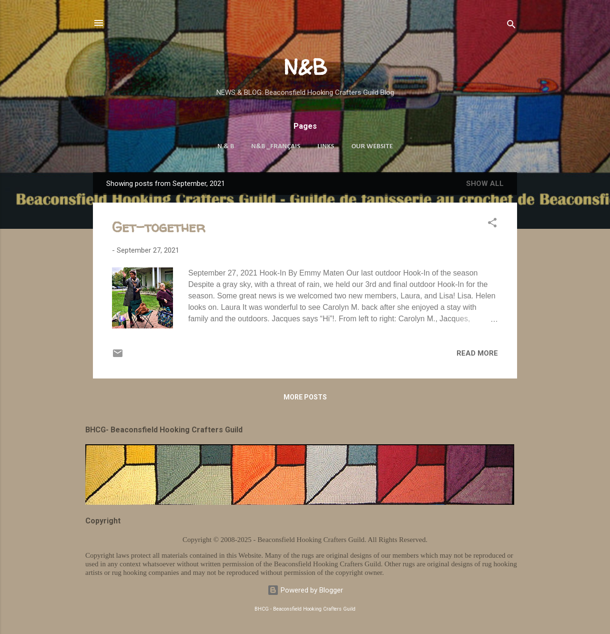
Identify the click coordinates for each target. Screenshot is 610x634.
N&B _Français (275, 146)
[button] (492, 224)
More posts (305, 397)
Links (325, 146)
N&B (305, 67)
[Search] (511, 26)
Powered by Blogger (305, 590)
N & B (225, 146)
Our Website (372, 146)
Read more (477, 353)
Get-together (158, 226)
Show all (485, 183)
